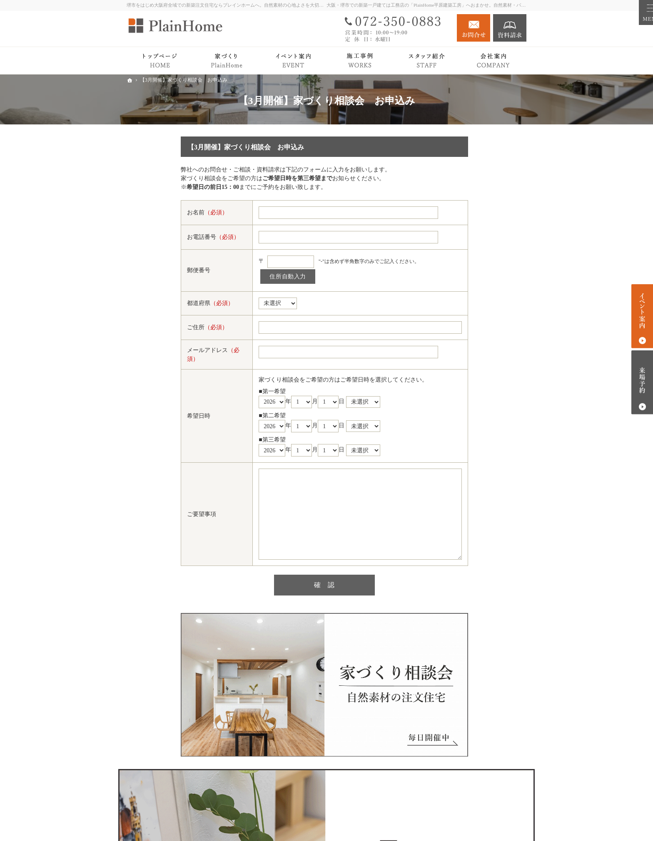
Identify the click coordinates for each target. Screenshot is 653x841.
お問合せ (473, 28)
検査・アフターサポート (477, 323)
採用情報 (449, 557)
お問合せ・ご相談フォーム (476, 789)
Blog (443, 455)
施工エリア (459, 529)
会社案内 (449, 488)
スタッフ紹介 (462, 517)
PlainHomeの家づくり (465, 271)
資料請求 (509, 28)
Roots (452, 286)
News (444, 472)
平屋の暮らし (454, 356)
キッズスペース (465, 541)
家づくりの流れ (465, 311)
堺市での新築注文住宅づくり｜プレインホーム (428, 821)
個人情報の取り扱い (463, 574)
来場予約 (642, 382)
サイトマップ (454, 590)
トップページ (454, 254)
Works (444, 373)
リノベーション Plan (463, 422)
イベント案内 (454, 439)
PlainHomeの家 (464, 299)
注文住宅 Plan (454, 405)
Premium (448, 339)
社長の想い (459, 504)
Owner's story (453, 389)
